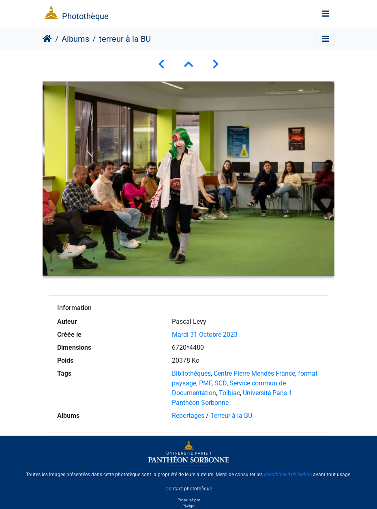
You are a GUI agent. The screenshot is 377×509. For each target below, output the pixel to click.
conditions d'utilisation (288, 474)
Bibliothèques (191, 373)
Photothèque (85, 16)
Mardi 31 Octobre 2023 (205, 334)
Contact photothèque (188, 488)
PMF (205, 383)
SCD (220, 383)
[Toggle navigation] (325, 14)
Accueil (47, 39)
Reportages (188, 415)
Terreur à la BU (231, 415)
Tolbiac (229, 393)
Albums (75, 39)
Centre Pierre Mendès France (254, 373)
